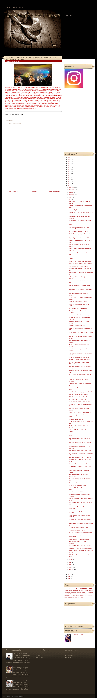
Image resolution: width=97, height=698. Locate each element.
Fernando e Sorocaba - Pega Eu (77, 530)
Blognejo (38, 655)
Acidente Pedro (86, 589)
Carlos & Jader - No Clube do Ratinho (78, 308)
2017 (69, 173)
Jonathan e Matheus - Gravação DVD (78, 394)
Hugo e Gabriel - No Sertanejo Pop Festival (80, 374)
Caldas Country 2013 (77, 595)
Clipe (77, 593)
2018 (69, 171)
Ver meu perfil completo (78, 637)
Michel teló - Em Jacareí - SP (76, 419)
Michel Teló (68, 657)
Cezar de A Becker (78, 634)
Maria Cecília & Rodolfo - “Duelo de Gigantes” (80, 548)
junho (70, 559)
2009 (69, 576)
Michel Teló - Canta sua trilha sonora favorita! (80, 263)
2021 (69, 165)
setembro (71, 194)
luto (82, 597)
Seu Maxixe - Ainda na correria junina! (78, 527)
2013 (69, 181)
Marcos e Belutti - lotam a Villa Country (78, 483)
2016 (69, 175)
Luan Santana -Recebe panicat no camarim (80, 450)
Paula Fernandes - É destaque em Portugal (80, 220)
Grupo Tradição (69, 655)
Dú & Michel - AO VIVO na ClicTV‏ (77, 399)
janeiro (71, 572)
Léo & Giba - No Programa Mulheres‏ (78, 301)
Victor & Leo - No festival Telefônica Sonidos (80, 412)
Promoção (72, 597)
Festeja (66, 597)
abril (70, 564)
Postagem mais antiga (54, 191)
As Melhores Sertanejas (18, 696)
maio (70, 562)
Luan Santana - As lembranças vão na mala (80, 377)
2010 (69, 574)
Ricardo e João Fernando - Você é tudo (79, 464)
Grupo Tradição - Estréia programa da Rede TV (81, 392)
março (71, 567)
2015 (69, 177)
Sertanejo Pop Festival (74, 210)
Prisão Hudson (89, 590)
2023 (69, 161)
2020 (69, 167)
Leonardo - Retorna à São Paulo (77, 325)
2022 (69, 163)
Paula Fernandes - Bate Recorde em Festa (79, 401)
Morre (88, 592)
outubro (71, 192)
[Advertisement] (19, 177)
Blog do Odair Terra (40, 653)
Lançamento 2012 (72, 589)
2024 (69, 159)
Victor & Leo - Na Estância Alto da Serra (79, 397)
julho (70, 199)
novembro (71, 189)
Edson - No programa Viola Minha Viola (79, 357)
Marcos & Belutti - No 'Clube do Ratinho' (79, 539)
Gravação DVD (82, 593)
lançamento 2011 (78, 590)
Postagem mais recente (12, 191)
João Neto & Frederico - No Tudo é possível (80, 457)
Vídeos (21, 7)
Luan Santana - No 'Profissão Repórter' (79, 266)
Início (8, 7)
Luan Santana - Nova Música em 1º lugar (79, 315)
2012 (69, 183)
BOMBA (66, 595)
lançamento (68, 590)
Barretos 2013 (68, 592)
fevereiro (71, 569)
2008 (69, 578)
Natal (69, 597)
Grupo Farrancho (69, 653)
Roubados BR (39, 657)
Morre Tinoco (90, 593)
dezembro (71, 187)
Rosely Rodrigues (78, 597)
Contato (14, 7)
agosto (71, 197)
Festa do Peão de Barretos (87, 595)
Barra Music (70, 595)
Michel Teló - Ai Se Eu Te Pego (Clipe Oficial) (80, 261)
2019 (69, 169)
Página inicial (33, 191)
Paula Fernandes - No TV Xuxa (77, 492)
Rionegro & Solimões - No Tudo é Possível (79, 359)
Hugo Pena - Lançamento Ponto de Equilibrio (80, 532)
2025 (69, 157)
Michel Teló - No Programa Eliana (77, 485)
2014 (69, 179)
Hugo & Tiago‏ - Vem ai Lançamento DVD (79, 238)
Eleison (74, 592)
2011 (69, 185)
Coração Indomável (81, 592)
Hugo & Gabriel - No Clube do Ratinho (78, 231)
